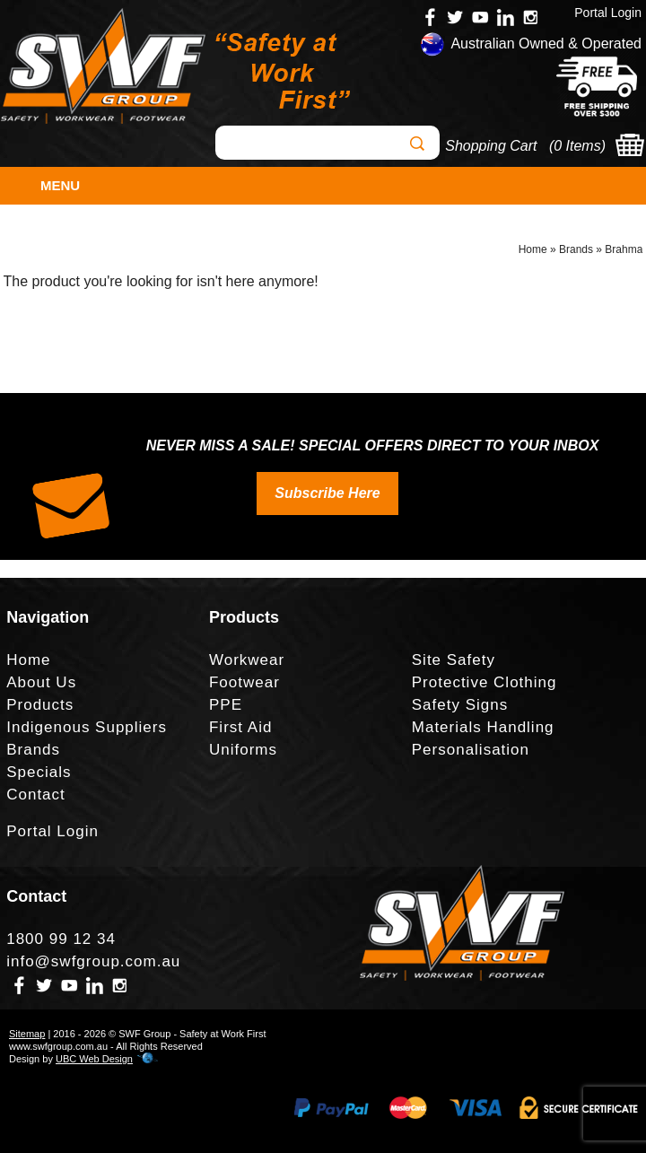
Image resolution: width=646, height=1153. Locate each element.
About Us (41, 682)
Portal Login (608, 12)
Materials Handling (483, 727)
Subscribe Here (327, 493)
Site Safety (453, 659)
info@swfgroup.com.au (93, 961)
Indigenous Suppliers (86, 727)
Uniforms (243, 749)
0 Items (577, 145)
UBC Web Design (94, 1058)
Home (533, 249)
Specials (38, 772)
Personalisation (470, 749)
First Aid (240, 727)
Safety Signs (460, 704)
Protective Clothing (484, 682)
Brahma (623, 249)
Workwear (246, 659)
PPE (225, 704)
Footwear (244, 682)
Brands (576, 249)
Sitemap (27, 1033)
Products (40, 704)
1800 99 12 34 (61, 939)
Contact (35, 794)
